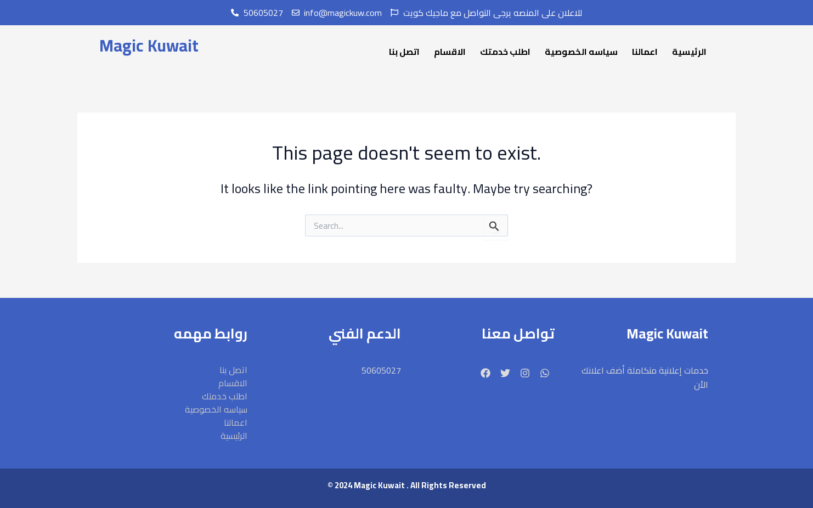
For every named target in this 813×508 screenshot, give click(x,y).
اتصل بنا (404, 51)
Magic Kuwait (148, 45)
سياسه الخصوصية (581, 51)
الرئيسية (689, 51)
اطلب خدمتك (505, 51)
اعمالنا (645, 51)
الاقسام (450, 51)
